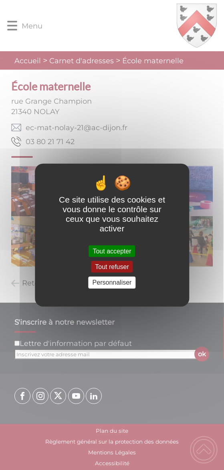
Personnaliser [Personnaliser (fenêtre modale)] (112, 282)
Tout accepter (112, 251)
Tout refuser (112, 266)
